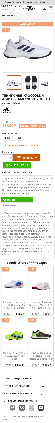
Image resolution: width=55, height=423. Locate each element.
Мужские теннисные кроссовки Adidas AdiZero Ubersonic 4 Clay (41, 355)
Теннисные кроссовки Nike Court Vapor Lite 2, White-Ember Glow (41, 305)
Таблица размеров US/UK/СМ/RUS (20, 145)
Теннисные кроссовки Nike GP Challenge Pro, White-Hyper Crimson (14, 305)
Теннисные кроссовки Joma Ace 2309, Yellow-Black (14, 355)
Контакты (17, 2)
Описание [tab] (9, 199)
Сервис (8, 2)
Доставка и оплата (31, 2)
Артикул (6, 103)
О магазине (45, 2)
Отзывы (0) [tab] (9, 205)
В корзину (27, 158)
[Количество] (5, 157)
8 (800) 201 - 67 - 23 (11, 6)
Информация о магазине (21, 401)
